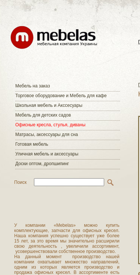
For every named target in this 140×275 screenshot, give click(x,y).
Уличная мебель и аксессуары (46, 154)
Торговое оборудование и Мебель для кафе (61, 95)
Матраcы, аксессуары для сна (46, 134)
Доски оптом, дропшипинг (42, 163)
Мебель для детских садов (43, 115)
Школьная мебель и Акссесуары (49, 105)
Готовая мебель (31, 144)
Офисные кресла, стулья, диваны (50, 124)
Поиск (20, 182)
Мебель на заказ (32, 86)
